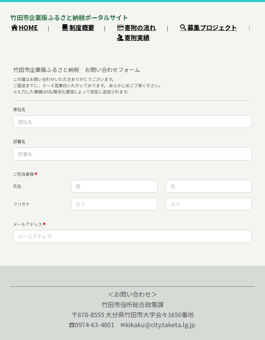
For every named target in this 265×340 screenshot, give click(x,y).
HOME (24, 27)
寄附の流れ (136, 27)
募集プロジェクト (208, 27)
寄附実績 (133, 37)
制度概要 (78, 27)
